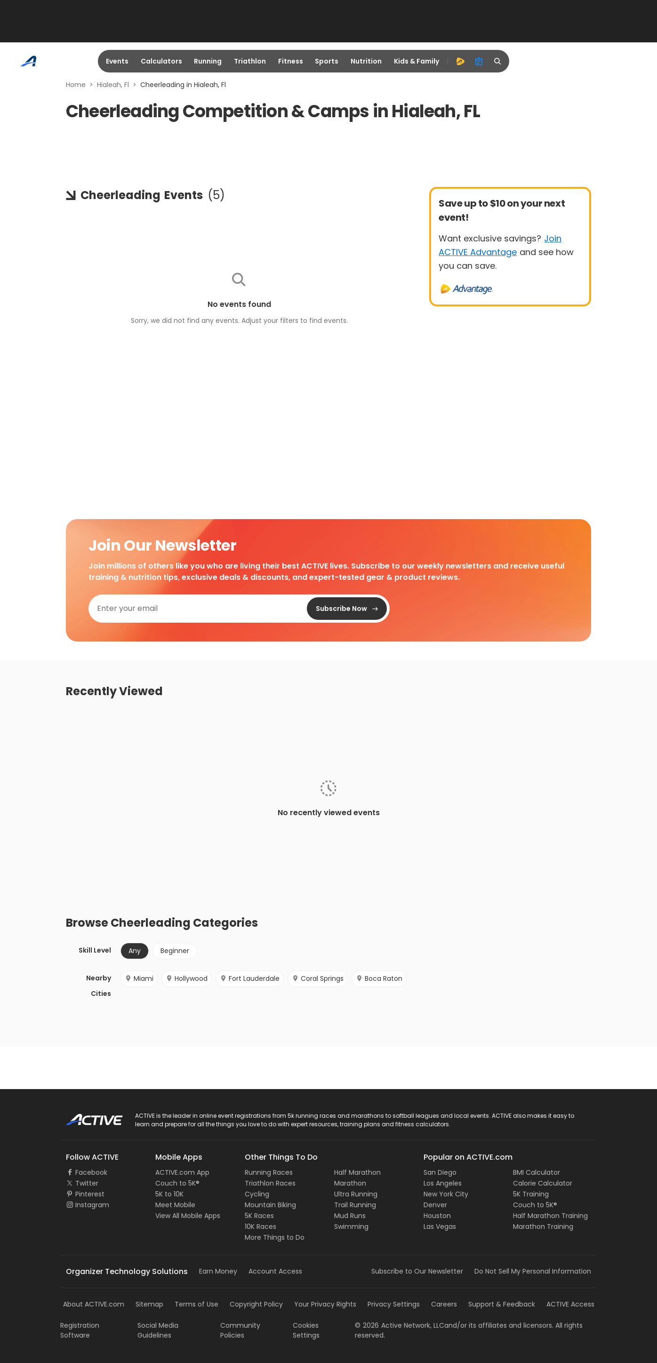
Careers (444, 1304)
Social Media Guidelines (157, 1330)
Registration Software (79, 1330)
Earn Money (218, 1271)
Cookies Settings (306, 1330)
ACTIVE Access (570, 1304)
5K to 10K (169, 1194)
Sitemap (149, 1304)
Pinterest (89, 1194)
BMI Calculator (536, 1172)
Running (208, 61)
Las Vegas (440, 1226)
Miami (139, 978)
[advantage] (460, 61)
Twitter (86, 1183)
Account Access (275, 1271)
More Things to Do (274, 1237)
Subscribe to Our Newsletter (417, 1271)
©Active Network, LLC (399, 1325)
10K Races (260, 1226)
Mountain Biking (270, 1205)
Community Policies (240, 1330)
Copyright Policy (256, 1304)
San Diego (440, 1172)
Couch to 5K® (177, 1183)
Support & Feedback (501, 1304)
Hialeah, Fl (113, 84)
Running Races (269, 1172)
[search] (497, 61)
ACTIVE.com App (182, 1172)
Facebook (91, 1172)
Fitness (290, 61)
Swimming (351, 1226)
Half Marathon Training (550, 1215)
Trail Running (355, 1205)
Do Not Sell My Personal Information (532, 1271)
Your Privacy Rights (325, 1304)
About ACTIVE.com (93, 1304)
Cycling (257, 1194)
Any (134, 950)
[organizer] (479, 61)
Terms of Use (196, 1304)
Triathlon (250, 61)
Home (76, 84)
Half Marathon (357, 1172)
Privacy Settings (394, 1304)
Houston (437, 1215)
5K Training (531, 1194)
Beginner (174, 950)
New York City (446, 1194)
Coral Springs (318, 978)
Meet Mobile (175, 1205)
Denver (435, 1205)
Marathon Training (543, 1226)
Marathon (350, 1183)
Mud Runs (350, 1215)
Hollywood (187, 978)
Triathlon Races (270, 1183)
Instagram (92, 1205)
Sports (326, 61)
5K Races (259, 1215)
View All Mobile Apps (187, 1215)
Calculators (161, 61)
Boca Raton (379, 978)
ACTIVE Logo (86, 1116)
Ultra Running (355, 1194)
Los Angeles (443, 1183)
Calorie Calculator (542, 1183)
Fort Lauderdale (250, 978)
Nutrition (366, 61)
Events (117, 61)
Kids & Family (416, 61)
